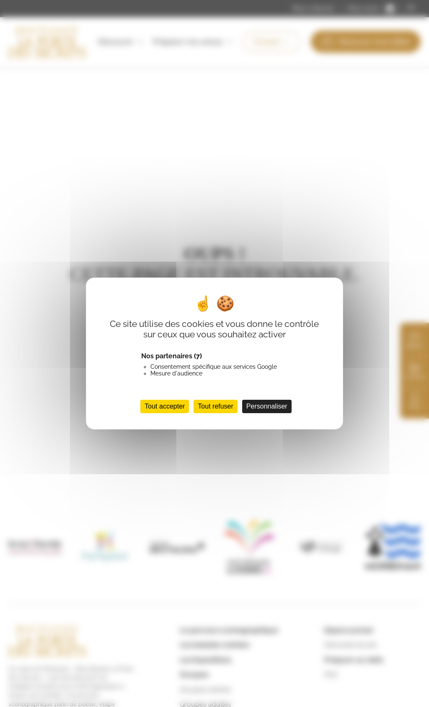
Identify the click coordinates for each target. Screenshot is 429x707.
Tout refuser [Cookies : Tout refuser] (215, 406)
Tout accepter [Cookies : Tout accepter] (165, 406)
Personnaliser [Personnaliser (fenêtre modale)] (266, 406)
